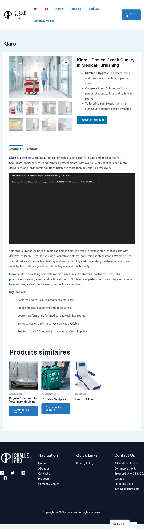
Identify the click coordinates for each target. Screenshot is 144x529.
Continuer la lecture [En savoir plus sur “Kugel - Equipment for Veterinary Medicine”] (21, 416)
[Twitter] (13, 478)
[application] (72, 209)
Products (44, 483)
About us (70, 8)
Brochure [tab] (32, 148)
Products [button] (89, 8)
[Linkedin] (2, 478)
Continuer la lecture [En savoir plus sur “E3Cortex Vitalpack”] (53, 409)
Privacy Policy (84, 468)
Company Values (43, 20)
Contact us (45, 478)
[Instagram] (23, 478)
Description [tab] (16, 148)
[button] (94, 8)
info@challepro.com (127, 493)
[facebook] (5, 483)
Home (55, 8)
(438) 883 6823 (124, 488)
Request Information (92, 119)
